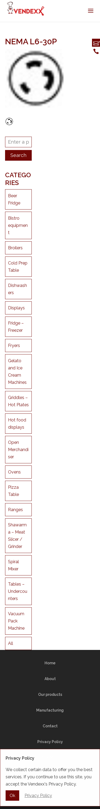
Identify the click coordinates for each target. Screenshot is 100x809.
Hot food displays (17, 423)
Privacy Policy (50, 742)
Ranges (15, 509)
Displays (16, 307)
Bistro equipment (18, 225)
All (10, 643)
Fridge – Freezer (16, 327)
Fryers (14, 345)
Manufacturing (50, 710)
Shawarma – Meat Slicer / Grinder (17, 535)
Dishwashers (17, 289)
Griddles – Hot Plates (18, 401)
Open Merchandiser (18, 449)
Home (50, 663)
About (50, 679)
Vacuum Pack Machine (16, 621)
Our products (50, 694)
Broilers (15, 247)
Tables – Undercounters (17, 591)
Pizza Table (13, 491)
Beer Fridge (14, 199)
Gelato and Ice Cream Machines (17, 371)
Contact (50, 726)
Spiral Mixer (13, 565)
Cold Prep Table (17, 267)
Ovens (14, 472)
